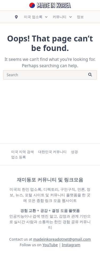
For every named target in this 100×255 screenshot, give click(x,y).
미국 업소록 (36, 16)
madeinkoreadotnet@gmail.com (62, 239)
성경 (74, 151)
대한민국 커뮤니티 (52, 151)
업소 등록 (18, 157)
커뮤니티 (63, 16)
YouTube (50, 244)
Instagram (71, 244)
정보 (80, 16)
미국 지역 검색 (22, 151)
